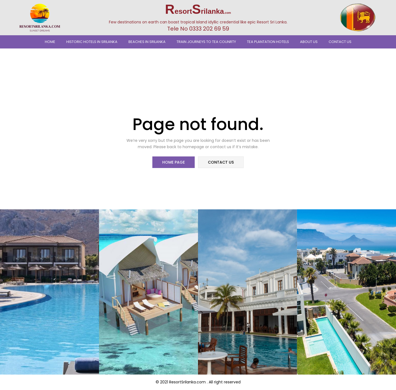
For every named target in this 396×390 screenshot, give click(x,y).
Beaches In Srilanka (147, 41)
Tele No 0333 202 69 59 (198, 28)
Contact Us (340, 41)
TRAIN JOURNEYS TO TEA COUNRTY (206, 41)
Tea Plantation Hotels (268, 41)
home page (174, 162)
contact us (220, 162)
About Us (309, 41)
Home (50, 41)
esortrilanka (198, 11)
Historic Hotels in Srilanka (91, 41)
